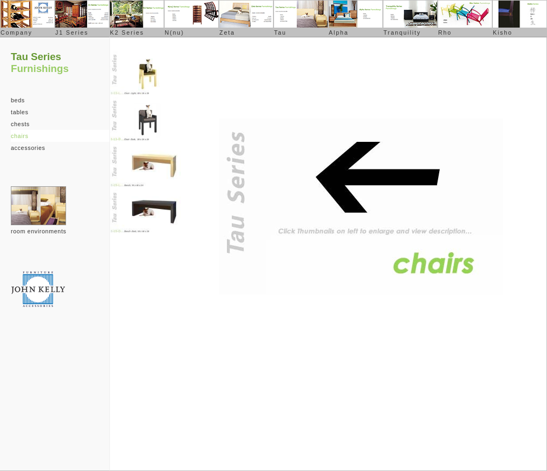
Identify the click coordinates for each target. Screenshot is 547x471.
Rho (445, 32)
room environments (39, 231)
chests (20, 124)
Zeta (227, 32)
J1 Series (71, 32)
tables (19, 112)
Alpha (339, 32)
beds (18, 100)
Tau (280, 32)
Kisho (502, 32)
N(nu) (174, 32)
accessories (28, 148)
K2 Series (127, 32)
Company (16, 32)
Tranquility (402, 32)
